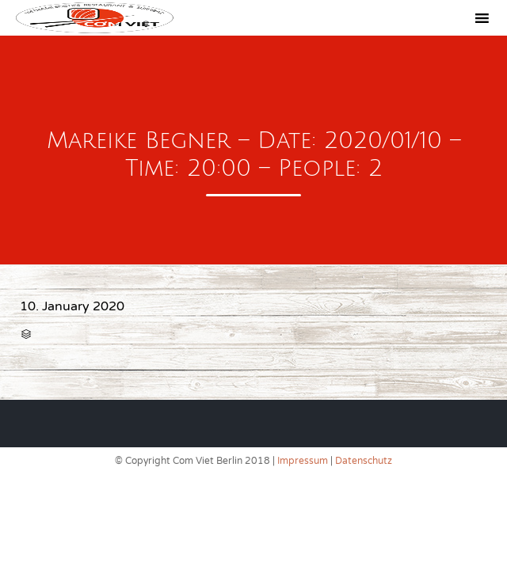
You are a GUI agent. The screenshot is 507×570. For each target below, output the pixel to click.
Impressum (302, 460)
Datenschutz (363, 460)
